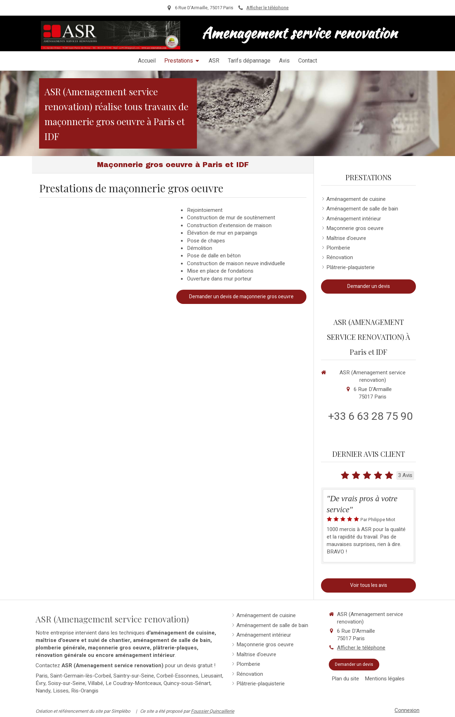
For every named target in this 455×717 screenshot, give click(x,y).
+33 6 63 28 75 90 (370, 416)
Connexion (407, 710)
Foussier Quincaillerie (212, 711)
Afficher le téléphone (267, 8)
